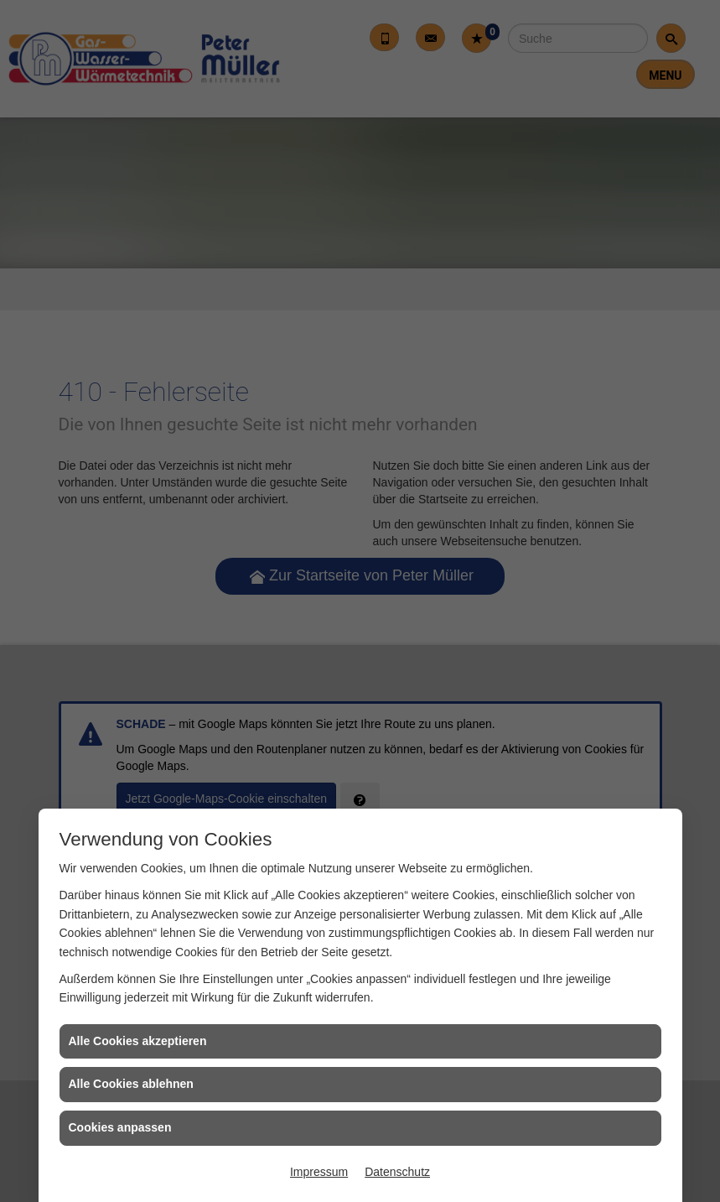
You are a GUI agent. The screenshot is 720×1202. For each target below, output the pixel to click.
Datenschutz (397, 1172)
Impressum (319, 1172)
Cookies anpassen (120, 1127)
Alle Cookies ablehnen (131, 1083)
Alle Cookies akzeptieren (138, 1041)
